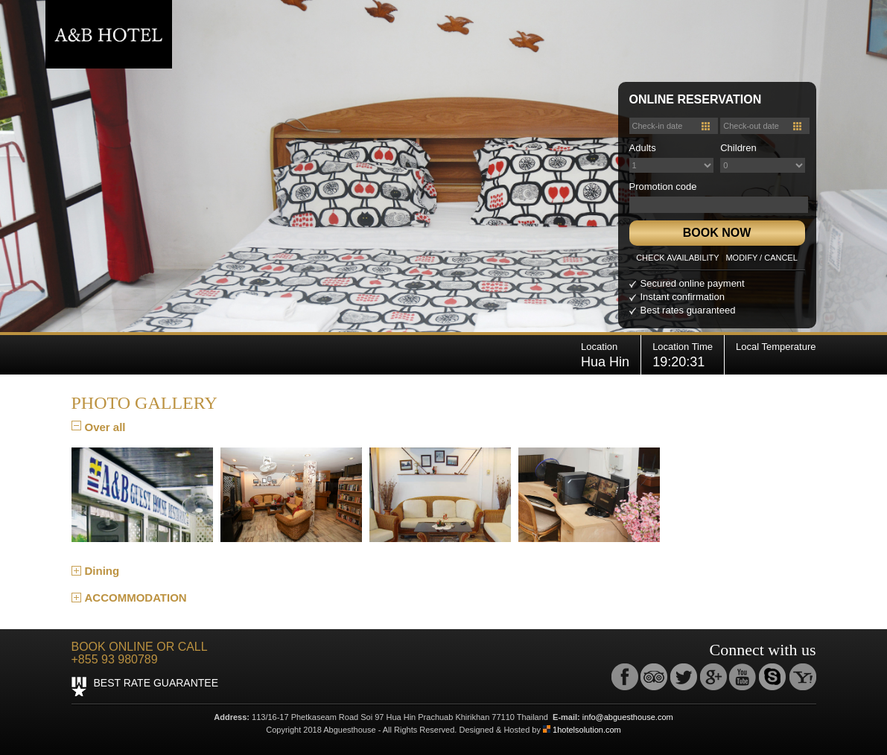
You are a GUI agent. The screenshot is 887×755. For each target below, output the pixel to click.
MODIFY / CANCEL (761, 257)
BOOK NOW (717, 232)
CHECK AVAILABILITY (677, 257)
